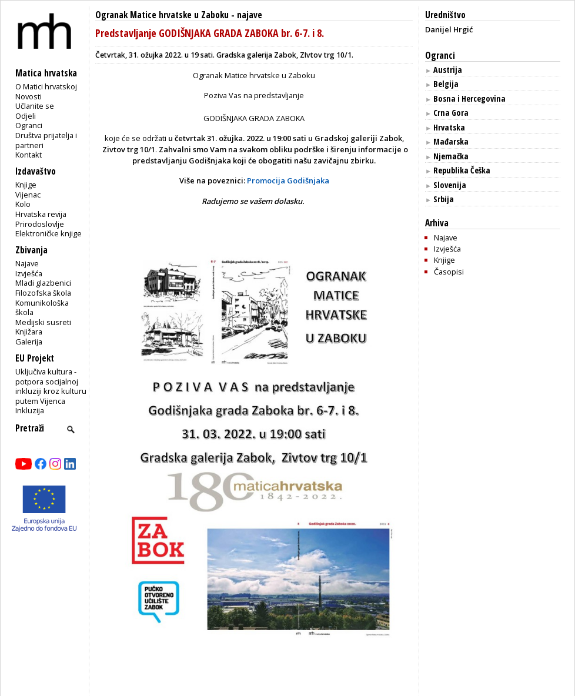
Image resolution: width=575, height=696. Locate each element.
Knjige (25, 184)
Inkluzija (29, 410)
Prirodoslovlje (39, 224)
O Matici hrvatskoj (46, 86)
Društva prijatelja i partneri (46, 140)
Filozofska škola (43, 292)
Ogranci (28, 125)
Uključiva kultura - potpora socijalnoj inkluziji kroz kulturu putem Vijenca (50, 386)
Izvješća (28, 273)
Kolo (23, 204)
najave (249, 15)
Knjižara (28, 331)
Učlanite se (34, 106)
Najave (27, 263)
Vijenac (28, 194)
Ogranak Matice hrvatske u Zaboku (162, 15)
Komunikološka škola (42, 307)
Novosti (28, 96)
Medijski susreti (43, 322)
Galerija (28, 341)
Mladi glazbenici (43, 282)
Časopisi (449, 271)
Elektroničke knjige (48, 233)
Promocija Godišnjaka (288, 180)
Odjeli (25, 116)
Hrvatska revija (40, 214)
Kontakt (28, 154)
